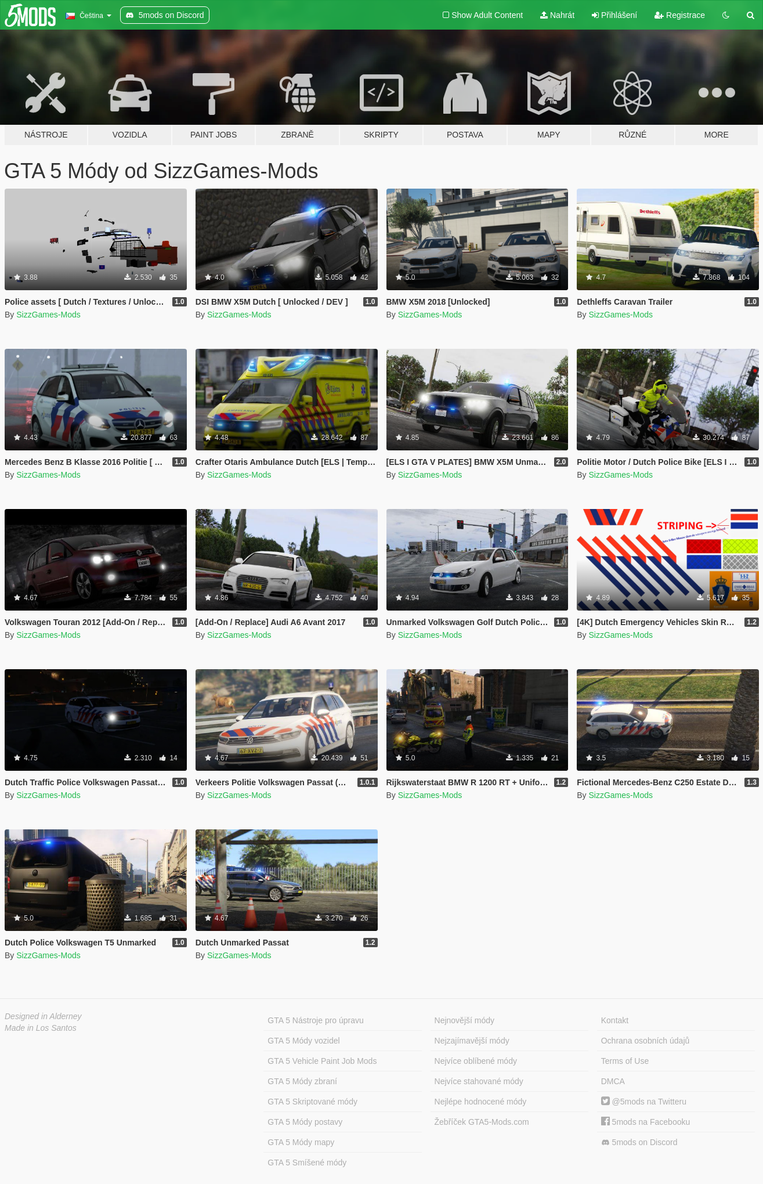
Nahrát (557, 15)
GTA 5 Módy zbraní (302, 1081)
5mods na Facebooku (645, 1122)
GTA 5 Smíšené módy (306, 1162)
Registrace (679, 15)
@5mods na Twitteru (643, 1101)
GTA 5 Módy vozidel (303, 1040)
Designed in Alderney (43, 1016)
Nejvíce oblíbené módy (476, 1061)
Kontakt (614, 1020)
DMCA (613, 1081)
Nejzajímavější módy (472, 1040)
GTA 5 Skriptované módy (312, 1101)
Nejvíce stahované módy (479, 1081)
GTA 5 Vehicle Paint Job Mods (322, 1061)
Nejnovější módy (465, 1020)
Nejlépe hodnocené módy (481, 1101)
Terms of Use (625, 1061)
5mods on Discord (639, 1142)
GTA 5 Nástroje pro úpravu (315, 1020)
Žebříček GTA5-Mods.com (482, 1122)
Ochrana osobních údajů (645, 1040)
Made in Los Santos (41, 1028)
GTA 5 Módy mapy (300, 1142)
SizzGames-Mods (48, 314)
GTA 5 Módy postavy (304, 1122)
